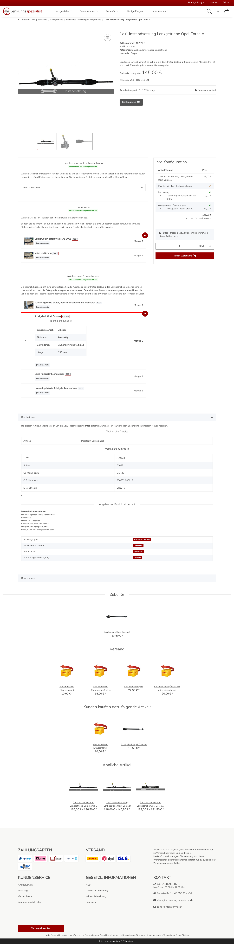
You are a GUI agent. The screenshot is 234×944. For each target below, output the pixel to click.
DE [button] (224, 2)
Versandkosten (25, 896)
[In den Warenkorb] (20, 30)
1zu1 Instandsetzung (142, 539)
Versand (145, 79)
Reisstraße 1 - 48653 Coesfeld (173, 893)
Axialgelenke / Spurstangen (172, 205)
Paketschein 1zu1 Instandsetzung (175, 186)
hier (187, 935)
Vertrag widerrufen (40, 928)
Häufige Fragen (196, 2)
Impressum (91, 902)
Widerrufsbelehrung (96, 896)
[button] (209, 11)
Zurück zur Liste (27, 19)
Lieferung (23, 890)
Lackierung (163, 192)
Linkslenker (138, 545)
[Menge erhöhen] (210, 246)
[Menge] (179, 246)
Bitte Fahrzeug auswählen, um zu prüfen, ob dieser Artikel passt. (183, 234)
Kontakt (214, 2)
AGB (88, 884)
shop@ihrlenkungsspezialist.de (173, 900)
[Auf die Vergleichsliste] (107, 37)
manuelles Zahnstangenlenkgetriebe (148, 49)
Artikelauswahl (25, 884)
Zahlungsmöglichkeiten (29, 902)
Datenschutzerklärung (97, 890)
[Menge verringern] (159, 246)
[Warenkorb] (226, 11)
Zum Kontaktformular (167, 907)
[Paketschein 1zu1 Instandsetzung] (83, 187)
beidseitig (137, 557)
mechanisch (138, 551)
